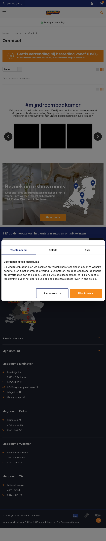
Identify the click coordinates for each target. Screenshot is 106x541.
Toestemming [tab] (18, 249)
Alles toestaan (85, 293)
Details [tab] (53, 249)
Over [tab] (87, 249)
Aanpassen (52, 293)
